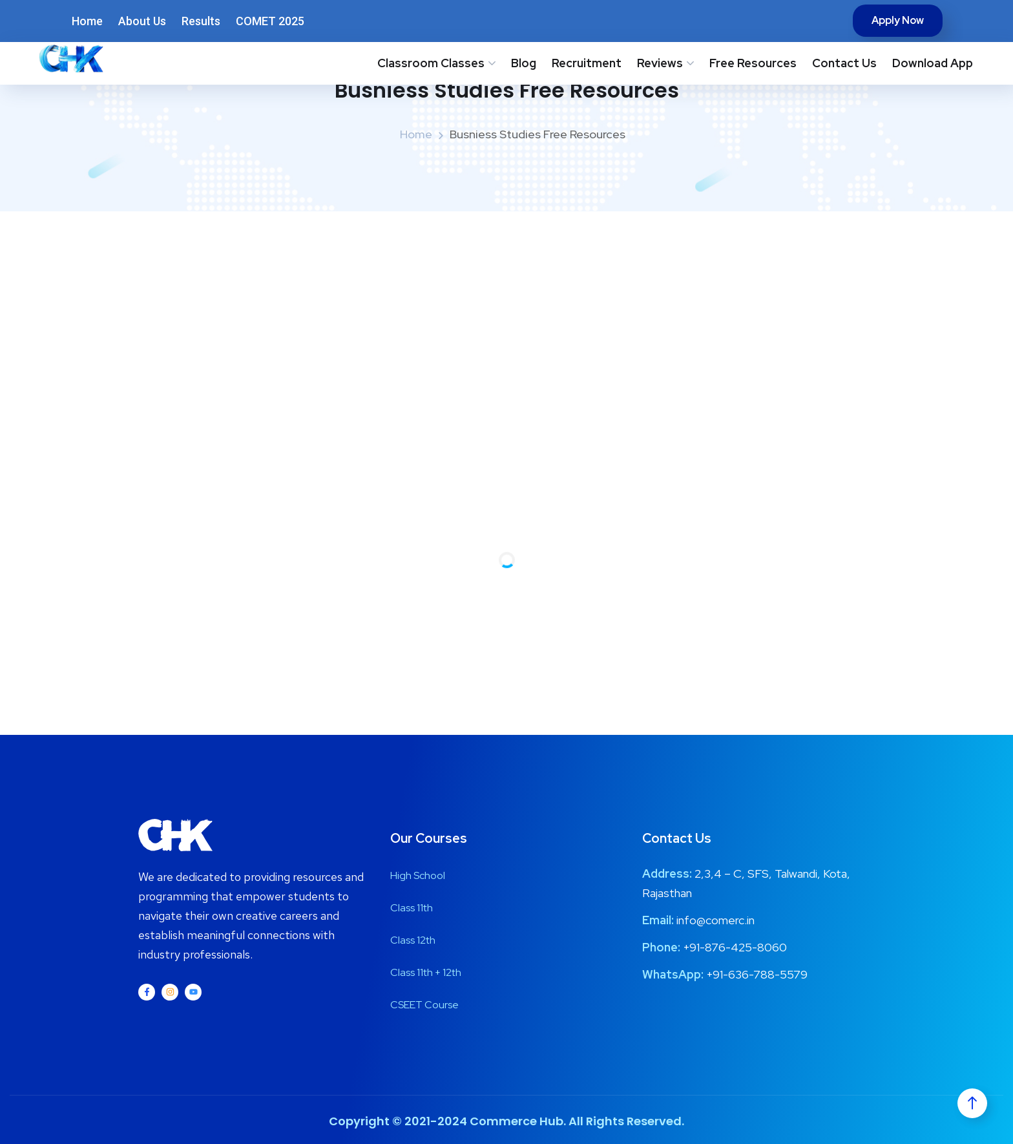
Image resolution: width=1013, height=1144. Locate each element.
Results (201, 21)
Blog (523, 63)
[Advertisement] (506, 308)
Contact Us (844, 63)
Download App (932, 63)
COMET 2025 (270, 21)
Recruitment (586, 63)
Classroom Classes (431, 63)
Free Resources (753, 63)
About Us (142, 21)
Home (87, 21)
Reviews (660, 63)
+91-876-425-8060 (735, 947)
